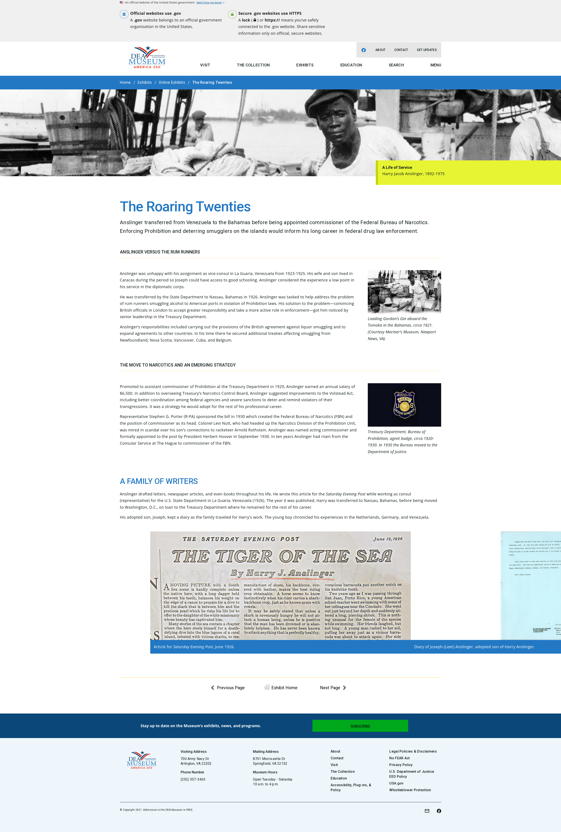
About (380, 50)
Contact (401, 50)
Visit (205, 65)
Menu (436, 65)
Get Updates (427, 50)
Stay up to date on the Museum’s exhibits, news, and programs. (200, 725)
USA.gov (396, 783)
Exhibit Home (284, 687)
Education (351, 65)
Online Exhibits (172, 82)
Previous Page (231, 687)
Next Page (330, 687)
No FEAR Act (399, 758)
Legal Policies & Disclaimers (413, 751)
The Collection (253, 65)
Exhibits (305, 65)
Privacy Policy (400, 765)
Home (125, 82)
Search (396, 65)
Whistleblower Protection (410, 790)
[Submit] (360, 726)
